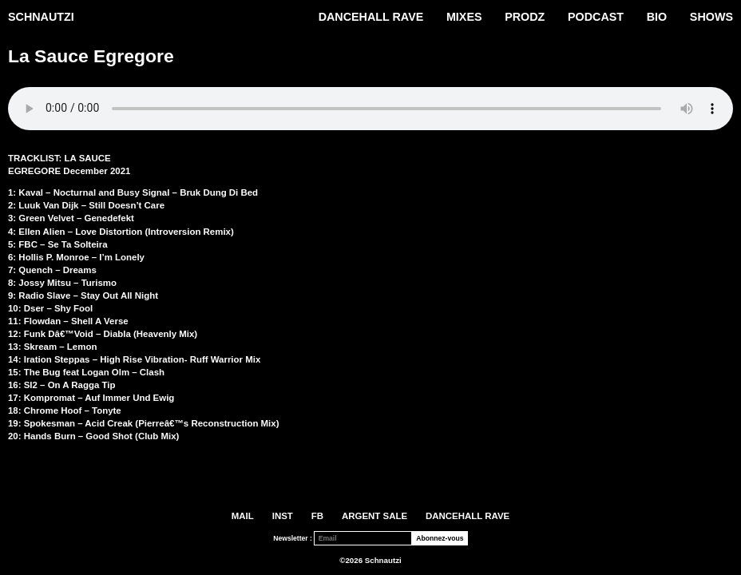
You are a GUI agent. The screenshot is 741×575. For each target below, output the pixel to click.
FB (317, 516)
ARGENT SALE (374, 516)
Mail (243, 516)
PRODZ (525, 16)
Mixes (464, 16)
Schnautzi (41, 16)
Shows (711, 16)
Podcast (596, 16)
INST (282, 516)
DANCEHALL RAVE (371, 16)
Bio (657, 16)
